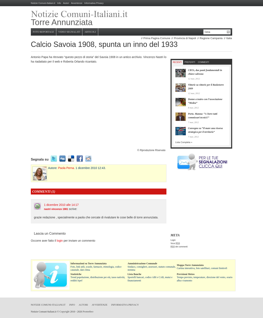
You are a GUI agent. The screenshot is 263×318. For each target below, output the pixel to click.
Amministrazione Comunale (142, 263)
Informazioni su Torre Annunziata (88, 263)
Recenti (177, 62)
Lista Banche (134, 274)
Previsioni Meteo (186, 274)
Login (173, 240)
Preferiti (190, 62)
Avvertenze (76, 3)
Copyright (65, 311)
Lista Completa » (183, 142)
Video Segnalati (69, 31)
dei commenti (179, 247)
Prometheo (88, 311)
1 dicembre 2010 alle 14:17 (61, 204)
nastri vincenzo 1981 (56, 209)
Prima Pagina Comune (156, 38)
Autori (66, 3)
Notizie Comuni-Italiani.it (43, 3)
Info (59, 3)
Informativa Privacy (94, 3)
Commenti (203, 62)
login (60, 240)
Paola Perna (66, 168)
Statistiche (75, 274)
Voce (175, 243)
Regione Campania (211, 38)
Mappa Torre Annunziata (190, 265)
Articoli (90, 31)
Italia (229, 38)
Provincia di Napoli (185, 38)
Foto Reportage (43, 31)
